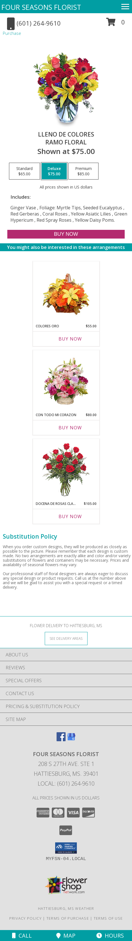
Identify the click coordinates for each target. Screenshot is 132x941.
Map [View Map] (65, 935)
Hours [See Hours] (110, 935)
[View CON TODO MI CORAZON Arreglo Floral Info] (66, 380)
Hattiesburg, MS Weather (66, 908)
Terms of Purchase (67, 918)
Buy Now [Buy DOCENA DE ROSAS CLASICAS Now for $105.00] (70, 516)
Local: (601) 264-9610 (66, 783)
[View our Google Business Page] (71, 739)
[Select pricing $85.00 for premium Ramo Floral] (83, 171)
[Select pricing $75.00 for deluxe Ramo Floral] (54, 171)
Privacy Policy (25, 918)
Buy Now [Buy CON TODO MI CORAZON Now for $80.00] (70, 428)
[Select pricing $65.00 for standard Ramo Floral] (24, 171)
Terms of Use (108, 918)
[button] (115, 24)
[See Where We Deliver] (66, 638)
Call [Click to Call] (22, 935)
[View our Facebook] (61, 739)
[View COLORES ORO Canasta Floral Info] (66, 291)
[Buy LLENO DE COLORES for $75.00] (66, 234)
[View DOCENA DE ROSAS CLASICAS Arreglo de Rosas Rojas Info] (66, 468)
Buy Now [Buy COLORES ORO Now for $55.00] (70, 339)
